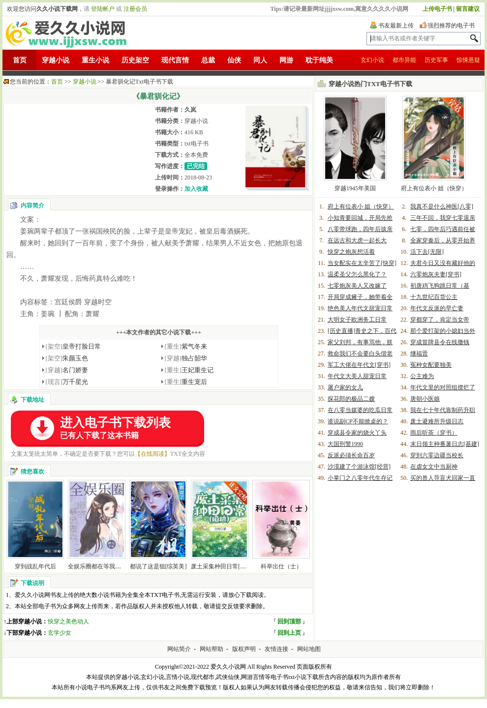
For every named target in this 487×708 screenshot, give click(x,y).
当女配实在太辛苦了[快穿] (362, 263)
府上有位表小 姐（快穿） (434, 188)
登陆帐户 (103, 8)
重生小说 (95, 60)
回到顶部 (289, 621)
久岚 (190, 109)
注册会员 (135, 8)
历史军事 (436, 60)
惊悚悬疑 (468, 60)
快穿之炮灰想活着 (351, 251)
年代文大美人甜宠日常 (357, 376)
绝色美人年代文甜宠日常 (360, 308)
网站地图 (309, 649)
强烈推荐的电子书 (451, 25)
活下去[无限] (427, 251)
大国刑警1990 (345, 444)
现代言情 (175, 60)
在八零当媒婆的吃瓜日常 (360, 410)
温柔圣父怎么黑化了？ (357, 274)
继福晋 (419, 353)
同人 (260, 60)
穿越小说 (55, 60)
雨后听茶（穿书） (433, 432)
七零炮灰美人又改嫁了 (357, 285)
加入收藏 (196, 188)
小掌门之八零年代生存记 (360, 477)
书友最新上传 (396, 25)
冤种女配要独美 (431, 364)
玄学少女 (59, 632)
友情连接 (276, 649)
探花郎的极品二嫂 (351, 398)
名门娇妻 (67, 370)
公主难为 (422, 376)
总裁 (208, 60)
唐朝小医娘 (425, 398)
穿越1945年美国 (355, 188)
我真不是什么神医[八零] (441, 206)
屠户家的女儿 (345, 387)
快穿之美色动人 (68, 621)
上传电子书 (437, 8)
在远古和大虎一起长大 (357, 240)
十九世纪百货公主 (433, 297)
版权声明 (244, 649)
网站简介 (179, 649)
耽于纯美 (319, 60)
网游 (286, 60)
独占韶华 (186, 358)
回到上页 (289, 632)
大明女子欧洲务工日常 (357, 319)
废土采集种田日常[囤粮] (222, 566)
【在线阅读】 (152, 453)
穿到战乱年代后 (35, 566)
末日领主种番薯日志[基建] (444, 444)
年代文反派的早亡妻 (436, 308)
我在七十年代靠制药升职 (442, 410)
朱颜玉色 (67, 358)
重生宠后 (186, 381)
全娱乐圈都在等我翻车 (97, 566)
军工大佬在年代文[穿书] (359, 364)
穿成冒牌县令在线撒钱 (439, 342)
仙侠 (234, 60)
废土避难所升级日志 (436, 421)
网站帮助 (211, 649)
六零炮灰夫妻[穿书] (435, 274)
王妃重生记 (189, 370)
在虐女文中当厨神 (433, 466)
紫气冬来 (186, 346)
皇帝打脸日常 (73, 346)
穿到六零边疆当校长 (436, 455)
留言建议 (468, 8)
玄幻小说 (372, 60)
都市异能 (404, 60)
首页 (20, 60)
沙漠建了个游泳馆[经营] (359, 466)
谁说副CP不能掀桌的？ (358, 421)
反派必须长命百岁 (351, 455)
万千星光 (67, 381)
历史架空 (135, 60)
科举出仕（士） (281, 566)
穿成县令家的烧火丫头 (357, 432)
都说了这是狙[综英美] (158, 566)
